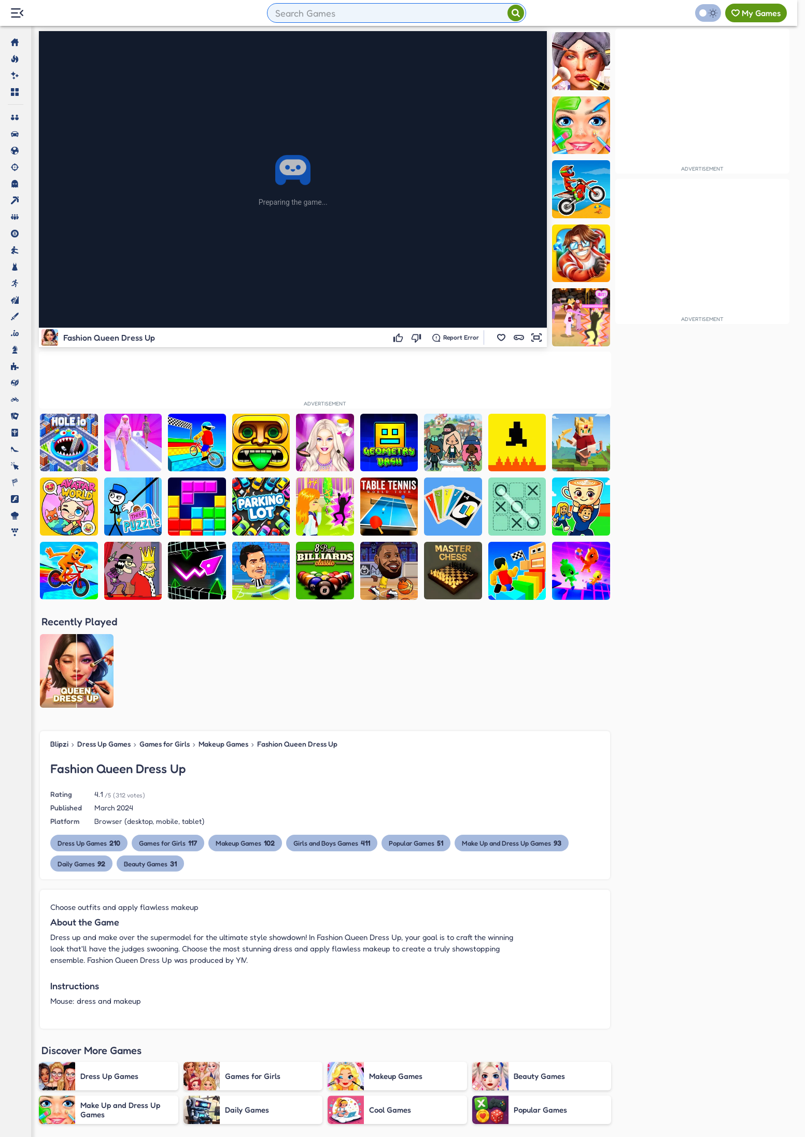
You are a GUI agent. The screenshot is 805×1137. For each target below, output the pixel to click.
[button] (501, 337)
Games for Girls (164, 743)
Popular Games (416, 842)
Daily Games (81, 863)
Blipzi (59, 743)
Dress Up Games (104, 743)
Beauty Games (150, 863)
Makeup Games (223, 743)
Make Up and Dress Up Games (511, 842)
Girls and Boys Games (331, 842)
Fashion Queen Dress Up (297, 743)
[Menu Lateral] (17, 13)
